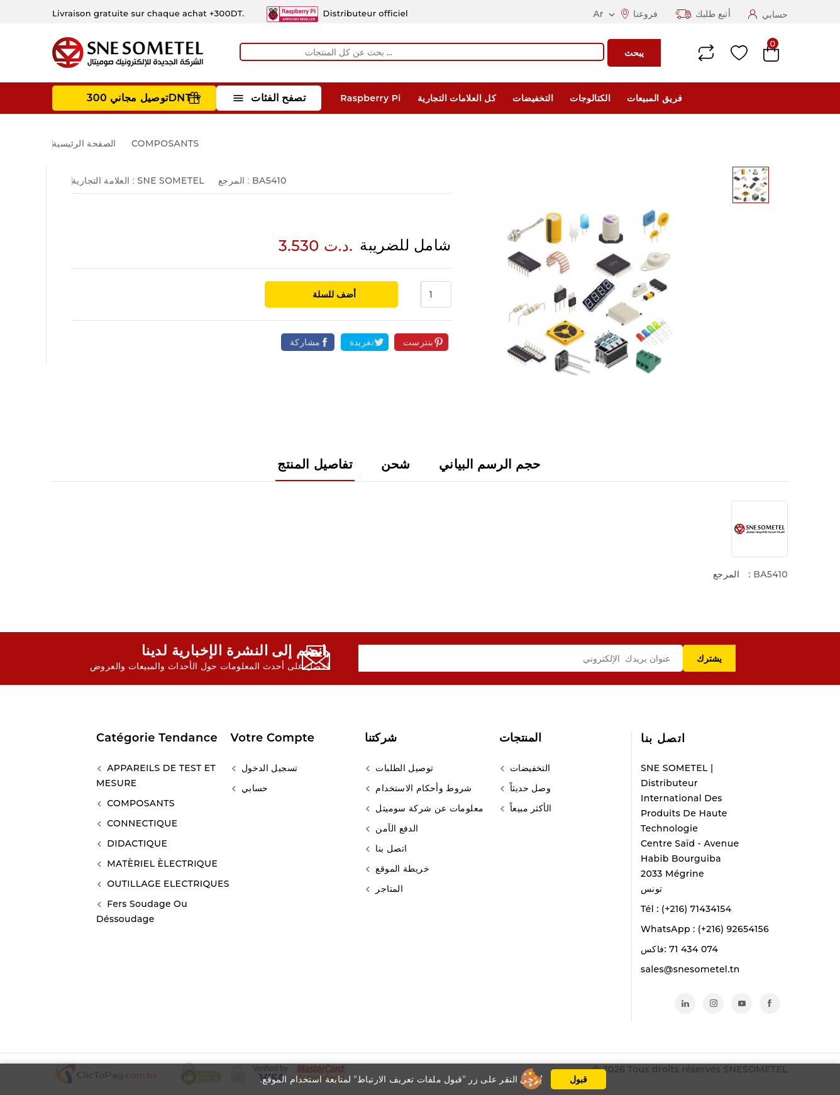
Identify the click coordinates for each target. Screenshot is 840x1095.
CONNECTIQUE (140, 823)
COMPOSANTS (139, 803)
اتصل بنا (663, 738)
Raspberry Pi (370, 98)
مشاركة (305, 342)
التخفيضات (532, 98)
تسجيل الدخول (268, 768)
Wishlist (739, 53)
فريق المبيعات (654, 98)
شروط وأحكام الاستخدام (422, 788)
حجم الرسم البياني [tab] (490, 464)
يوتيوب (741, 1003)
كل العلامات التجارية (456, 98)
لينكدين (685, 1003)
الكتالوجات (590, 98)
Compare (706, 53)
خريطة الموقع (401, 868)
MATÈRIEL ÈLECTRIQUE (161, 863)
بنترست (418, 342)
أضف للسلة (333, 294)
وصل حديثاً (529, 788)
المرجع (726, 574)
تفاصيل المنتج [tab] (315, 464)
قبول (578, 1079)
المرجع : (234, 180)
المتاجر (388, 888)
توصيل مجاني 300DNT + (144, 98)
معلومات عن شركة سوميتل (428, 808)
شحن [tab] (395, 464)
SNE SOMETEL (170, 180)
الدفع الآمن (395, 828)
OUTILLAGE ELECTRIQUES (166, 883)
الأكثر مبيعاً (529, 808)
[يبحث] (422, 52)
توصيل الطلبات (403, 768)
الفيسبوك (770, 1003)
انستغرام (713, 1003)
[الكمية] (436, 294)
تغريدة (362, 342)
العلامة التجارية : (103, 180)
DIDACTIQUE (135, 843)
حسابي (253, 788)
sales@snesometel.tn (690, 969)
